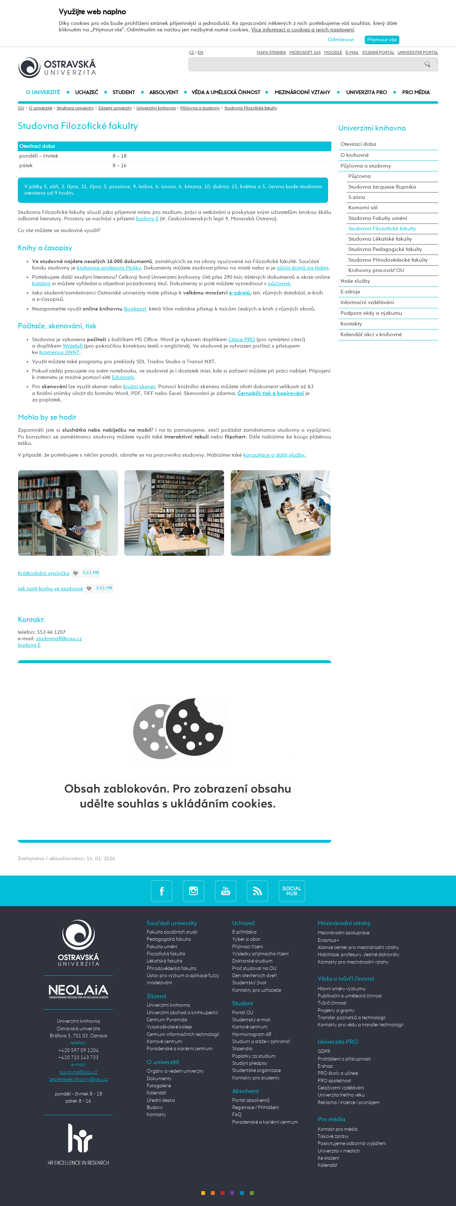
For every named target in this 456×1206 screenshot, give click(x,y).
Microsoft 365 (305, 53)
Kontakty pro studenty (256, 1078)
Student (128, 92)
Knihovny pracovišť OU (376, 270)
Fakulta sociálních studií (172, 932)
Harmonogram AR (251, 1034)
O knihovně (355, 155)
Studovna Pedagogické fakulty (385, 249)
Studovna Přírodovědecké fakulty (388, 260)
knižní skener (139, 386)
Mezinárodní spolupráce (343, 932)
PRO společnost (334, 1080)
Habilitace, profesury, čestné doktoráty (358, 954)
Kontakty (351, 324)
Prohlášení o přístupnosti (344, 1059)
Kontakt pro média (338, 1129)
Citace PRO (241, 339)
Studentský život (249, 982)
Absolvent (168, 92)
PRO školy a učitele (338, 1073)
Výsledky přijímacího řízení (260, 953)
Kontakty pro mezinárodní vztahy (353, 962)
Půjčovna (359, 176)
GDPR (324, 1051)
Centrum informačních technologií (183, 1034)
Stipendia (242, 1048)
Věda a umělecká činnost (230, 92)
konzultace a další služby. (274, 455)
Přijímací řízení (247, 946)
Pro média (416, 92)
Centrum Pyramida (167, 1019)
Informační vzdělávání (367, 302)
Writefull (73, 346)
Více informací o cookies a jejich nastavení (302, 29)
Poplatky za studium (254, 1056)
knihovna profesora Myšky (109, 268)
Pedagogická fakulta (169, 939)
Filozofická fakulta (166, 953)
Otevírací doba (358, 144)
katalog (41, 283)
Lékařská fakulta (164, 961)
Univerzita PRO (371, 92)
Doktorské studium (252, 961)
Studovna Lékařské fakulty (380, 239)
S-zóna (356, 197)
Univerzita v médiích (339, 1151)
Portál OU (242, 1012)
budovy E (147, 218)
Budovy (155, 1107)
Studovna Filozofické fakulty (250, 108)
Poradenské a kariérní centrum (180, 1048)
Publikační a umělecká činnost (350, 996)
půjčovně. (279, 283)
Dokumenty (159, 1078)
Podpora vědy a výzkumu (371, 313)
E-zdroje (350, 291)
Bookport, (135, 309)
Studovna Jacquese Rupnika (382, 187)
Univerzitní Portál (418, 53)
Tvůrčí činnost (332, 1003)
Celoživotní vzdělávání (341, 1088)
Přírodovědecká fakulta (171, 968)
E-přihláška (244, 932)
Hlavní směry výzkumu (342, 988)
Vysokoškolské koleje (169, 1027)
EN (200, 53)
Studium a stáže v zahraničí (261, 1041)
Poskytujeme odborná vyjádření (352, 1143)
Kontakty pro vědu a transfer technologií (360, 1024)
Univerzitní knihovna (156, 108)
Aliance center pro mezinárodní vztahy (358, 947)
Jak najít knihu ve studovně (50, 588)
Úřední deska (161, 1100)
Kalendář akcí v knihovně (371, 334)
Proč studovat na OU (254, 968)
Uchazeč (91, 92)
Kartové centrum (164, 1041)
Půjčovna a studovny (200, 108)
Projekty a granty (336, 1010)
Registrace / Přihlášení (255, 1107)
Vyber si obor (246, 939)
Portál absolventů (251, 1100)
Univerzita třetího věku (341, 1095)
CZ (191, 53)
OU (21, 108)
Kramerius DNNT (59, 352)
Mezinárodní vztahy (307, 92)
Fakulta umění (162, 946)
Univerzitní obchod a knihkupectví (182, 1012)
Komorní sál (363, 207)
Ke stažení (328, 1158)
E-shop (325, 1066)
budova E (29, 645)
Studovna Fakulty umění (377, 218)
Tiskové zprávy (333, 1136)
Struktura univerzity (75, 108)
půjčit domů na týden (302, 268)
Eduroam (123, 377)
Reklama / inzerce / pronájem (349, 1102)
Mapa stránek (271, 53)
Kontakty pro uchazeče (256, 990)
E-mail (352, 53)
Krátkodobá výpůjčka (43, 573)
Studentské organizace (256, 1070)
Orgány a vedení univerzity (175, 1071)
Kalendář (156, 1092)
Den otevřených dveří (254, 975)
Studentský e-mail (251, 1019)
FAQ (237, 1114)
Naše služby (355, 281)
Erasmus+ (328, 940)
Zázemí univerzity (115, 108)
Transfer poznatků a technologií (351, 1017)
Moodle (333, 53)
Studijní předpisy (250, 1063)
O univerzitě (47, 92)
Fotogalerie (159, 1085)
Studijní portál (378, 53)
